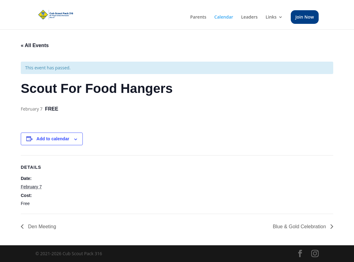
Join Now (304, 17)
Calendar (223, 17)
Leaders (249, 17)
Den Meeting (41, 226)
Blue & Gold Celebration (300, 226)
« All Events (35, 45)
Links (271, 17)
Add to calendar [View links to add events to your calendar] (53, 138)
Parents (198, 17)
